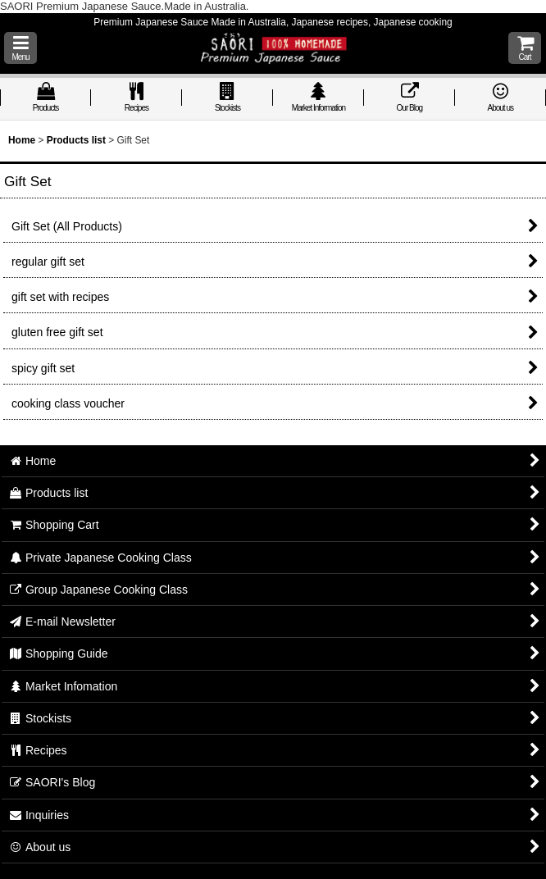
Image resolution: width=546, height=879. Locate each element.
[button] (20, 48)
